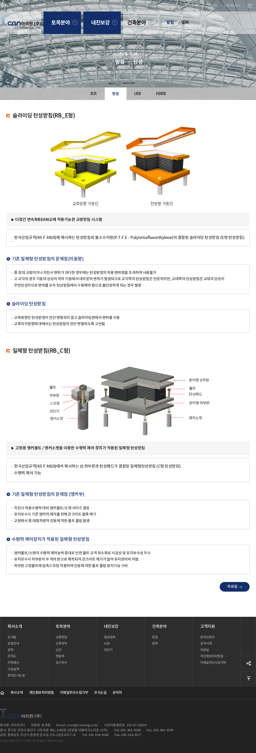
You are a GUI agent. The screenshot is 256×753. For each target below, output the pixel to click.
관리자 (117, 693)
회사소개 (16, 693)
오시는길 (100, 693)
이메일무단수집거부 (74, 693)
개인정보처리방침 (41, 693)
